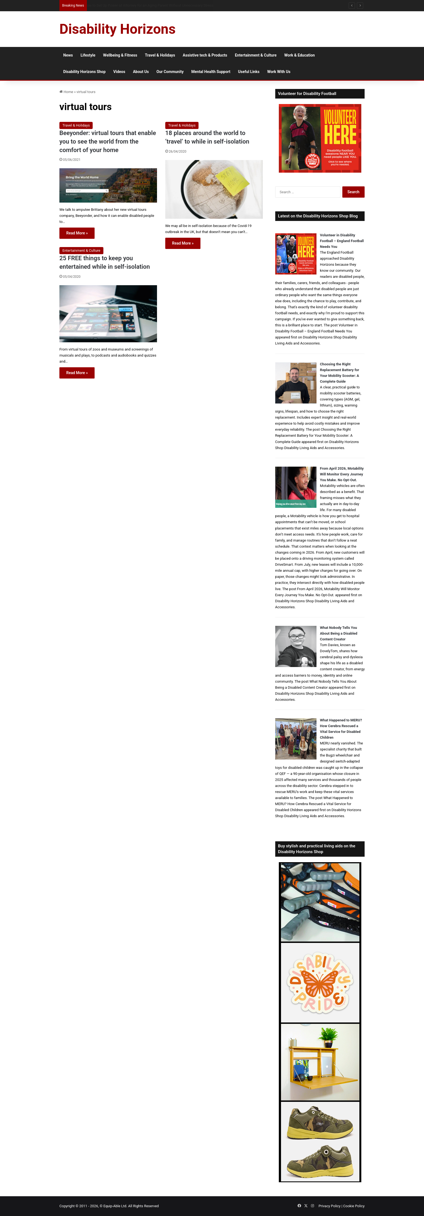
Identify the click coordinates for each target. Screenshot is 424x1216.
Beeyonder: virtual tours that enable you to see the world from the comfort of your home (107, 141)
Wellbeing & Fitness (120, 55)
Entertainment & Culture (256, 55)
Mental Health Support (210, 71)
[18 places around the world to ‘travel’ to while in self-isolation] (214, 189)
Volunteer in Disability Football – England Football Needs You (342, 241)
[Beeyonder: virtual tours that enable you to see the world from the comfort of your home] (108, 185)
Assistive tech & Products (205, 55)
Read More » (77, 233)
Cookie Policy (354, 1206)
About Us (141, 71)
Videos (119, 71)
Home (66, 92)
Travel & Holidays (160, 55)
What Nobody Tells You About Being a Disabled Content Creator (338, 633)
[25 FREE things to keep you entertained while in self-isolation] (108, 314)
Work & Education (299, 55)
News (68, 55)
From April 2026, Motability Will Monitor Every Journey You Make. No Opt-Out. (342, 474)
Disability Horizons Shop (84, 71)
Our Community (170, 71)
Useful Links (249, 71)
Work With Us (278, 71)
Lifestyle (88, 55)
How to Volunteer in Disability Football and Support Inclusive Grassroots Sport (147, 5)
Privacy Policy (329, 1206)
